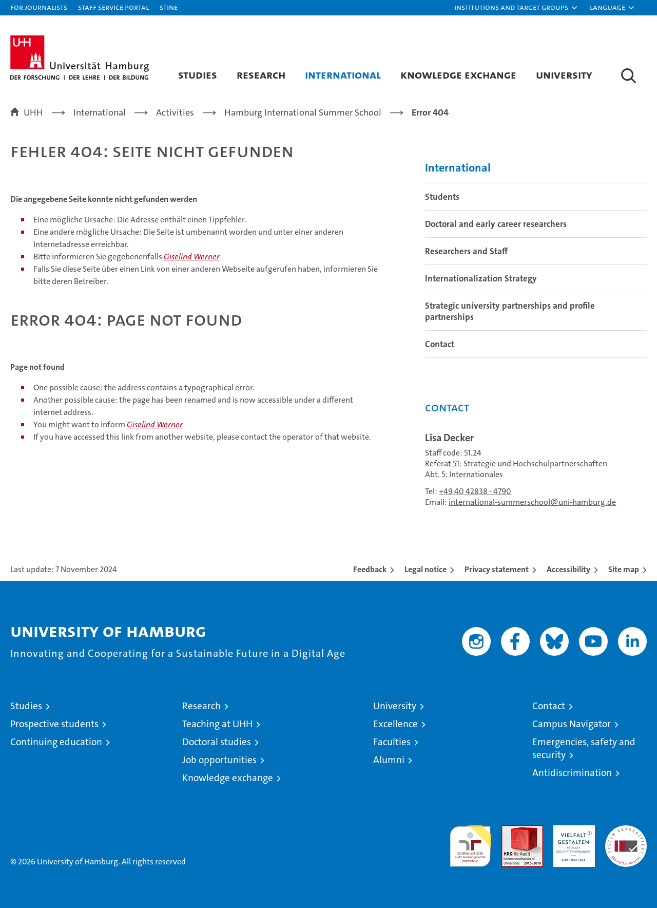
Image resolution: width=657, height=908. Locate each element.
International (343, 74)
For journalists (38, 7)
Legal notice (425, 569)
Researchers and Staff (466, 251)
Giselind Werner (192, 256)
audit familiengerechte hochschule (470, 841)
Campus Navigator (571, 723)
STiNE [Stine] (169, 7)
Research (261, 74)
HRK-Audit (571, 830)
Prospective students (54, 723)
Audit (511, 830)
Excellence (395, 723)
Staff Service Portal (113, 7)
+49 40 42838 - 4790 (475, 491)
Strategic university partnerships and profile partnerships (510, 311)
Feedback (370, 569)
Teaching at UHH (217, 723)
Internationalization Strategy (481, 278)
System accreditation (626, 836)
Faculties (392, 741)
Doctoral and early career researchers (496, 224)
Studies (197, 74)
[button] (516, 7)
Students (442, 196)
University (564, 74)
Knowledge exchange (458, 74)
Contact (439, 344)
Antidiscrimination (572, 772)
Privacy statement (497, 569)
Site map (623, 569)
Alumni (388, 759)
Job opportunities (219, 759)
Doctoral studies (216, 741)
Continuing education (56, 741)
